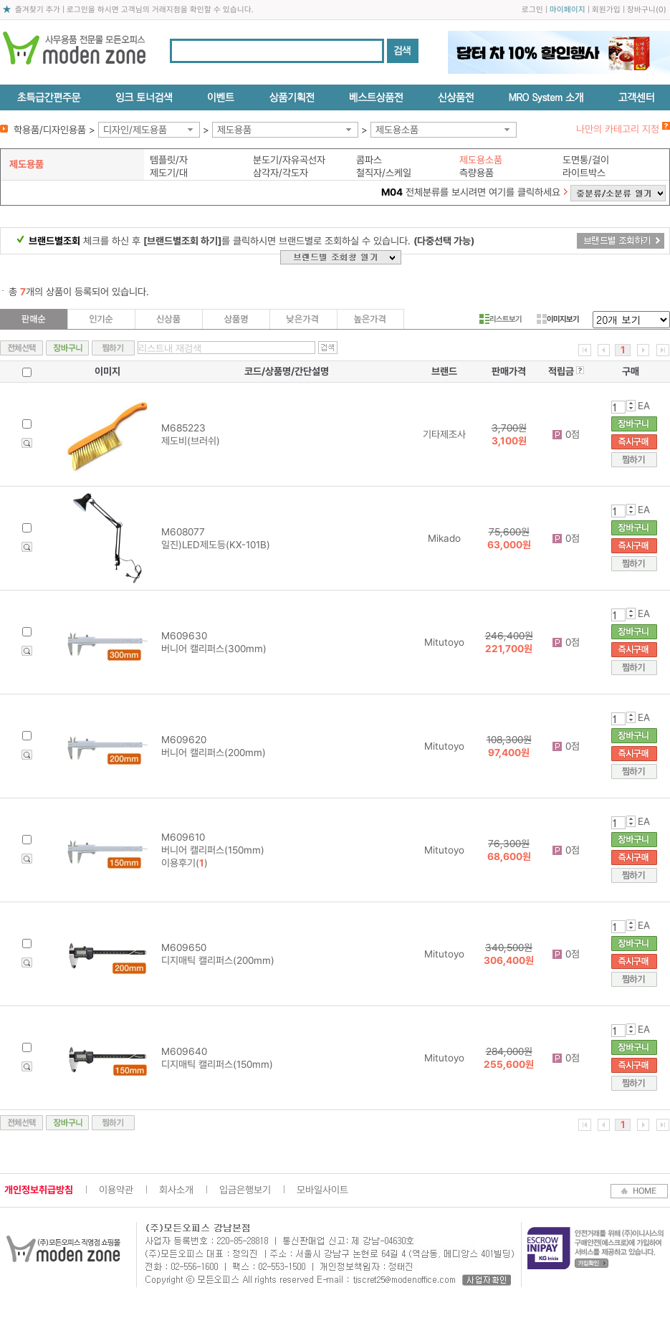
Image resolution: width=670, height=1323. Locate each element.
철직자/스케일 (383, 172)
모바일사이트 (322, 1189)
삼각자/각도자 (280, 172)
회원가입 (606, 9)
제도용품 (234, 129)
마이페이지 (567, 9)
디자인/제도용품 (135, 129)
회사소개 (176, 1189)
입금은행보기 (245, 1189)
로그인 (532, 9)
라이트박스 (584, 172)
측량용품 (476, 172)
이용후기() (184, 863)
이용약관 (116, 1189)
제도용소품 (396, 129)
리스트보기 (500, 319)
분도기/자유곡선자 (289, 160)
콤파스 (369, 160)
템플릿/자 (169, 160)
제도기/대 (169, 172)
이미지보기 (558, 319)
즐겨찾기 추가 (37, 9)
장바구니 (641, 9)
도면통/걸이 (586, 160)
